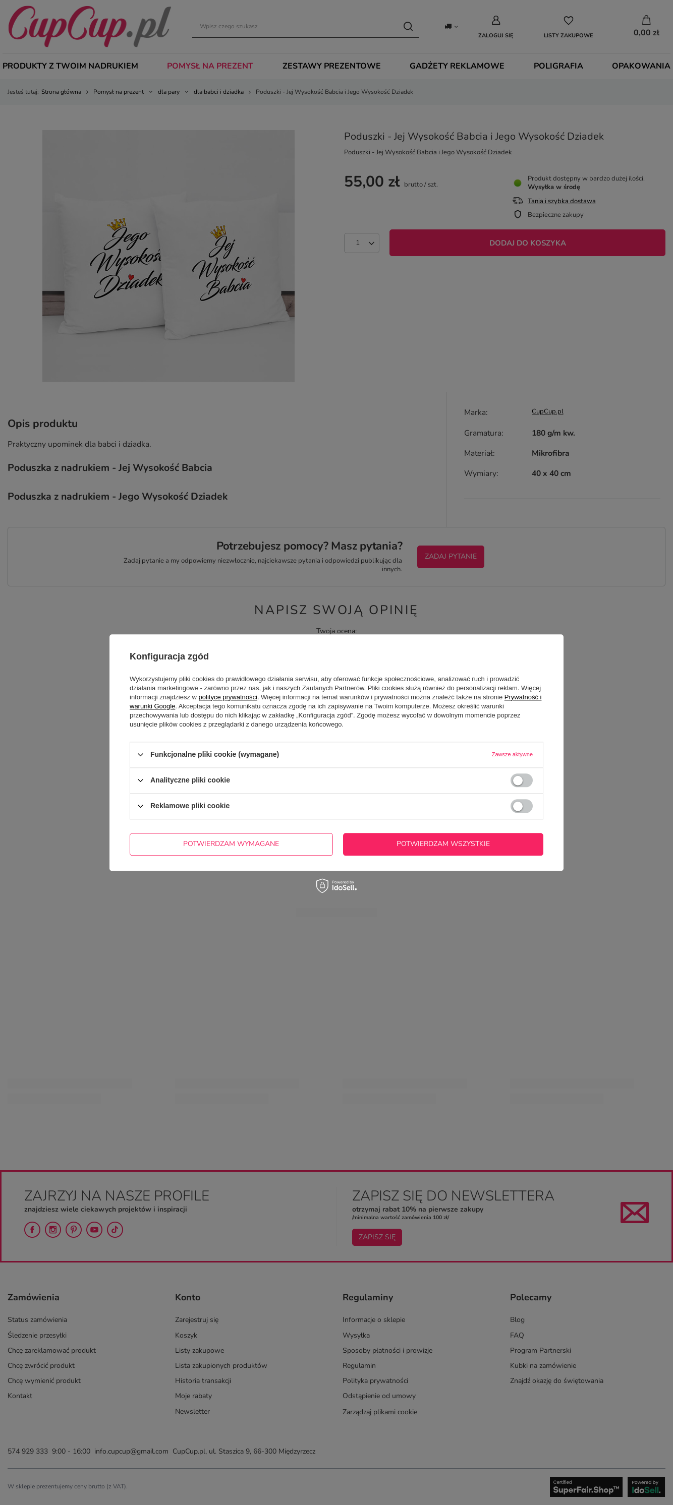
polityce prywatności (228, 697)
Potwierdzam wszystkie (443, 844)
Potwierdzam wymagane (231, 844)
